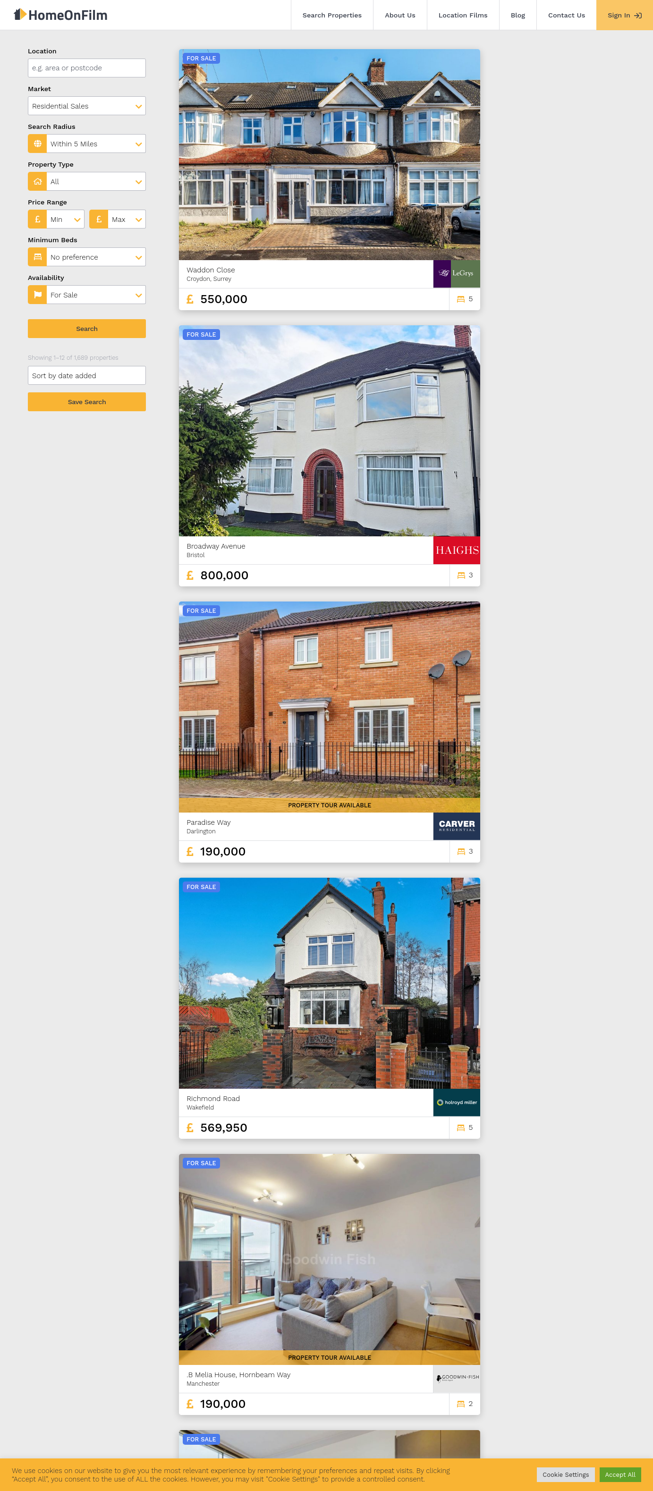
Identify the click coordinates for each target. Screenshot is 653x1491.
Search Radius (52, 126)
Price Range (47, 202)
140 (592, 1368)
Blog (518, 15)
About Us (400, 15)
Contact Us (566, 15)
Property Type (51, 164)
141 (609, 1368)
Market (39, 89)
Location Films (463, 15)
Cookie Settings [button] (566, 1474)
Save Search (87, 402)
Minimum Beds (52, 240)
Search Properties (332, 15)
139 (576, 1368)
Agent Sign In (308, 1438)
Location (42, 51)
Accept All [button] (620, 1474)
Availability (46, 277)
